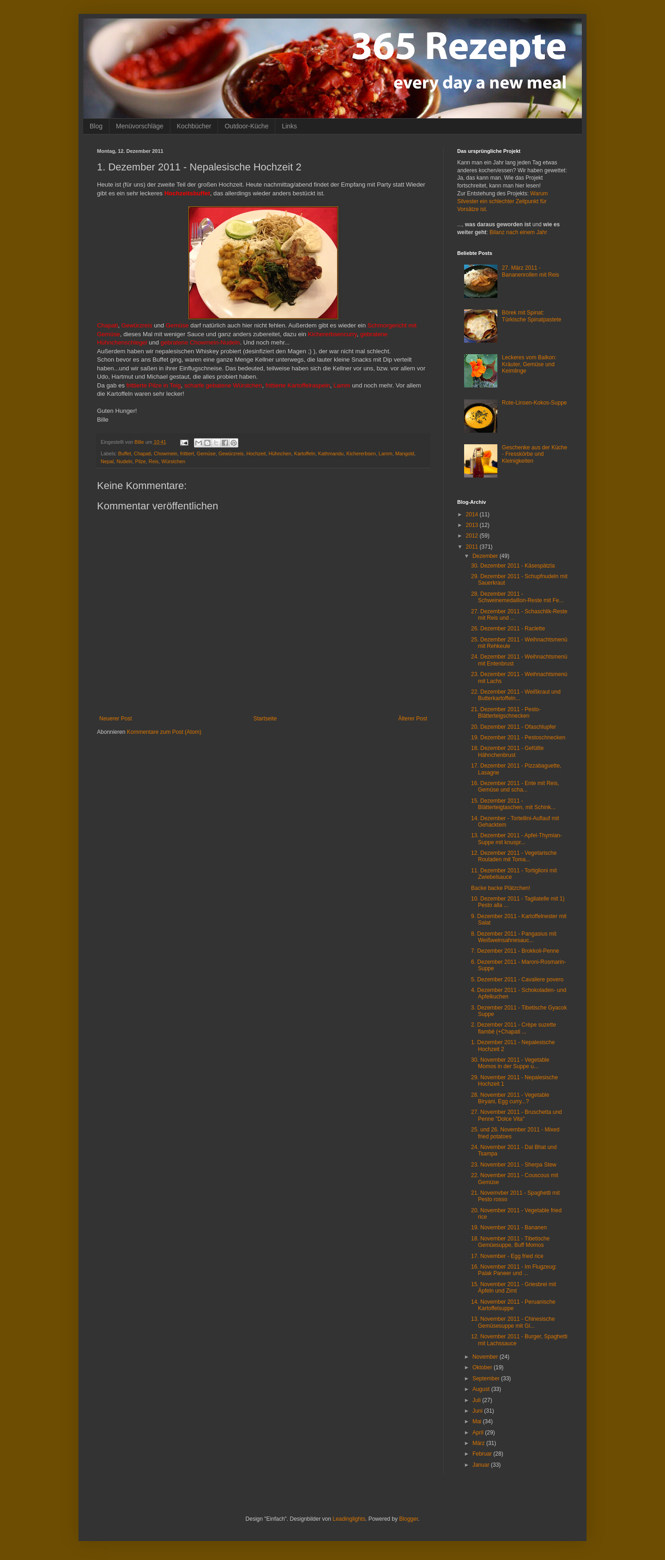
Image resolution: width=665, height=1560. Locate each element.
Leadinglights (348, 1519)
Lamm (386, 453)
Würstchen (173, 461)
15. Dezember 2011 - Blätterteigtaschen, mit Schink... (513, 804)
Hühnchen (280, 453)
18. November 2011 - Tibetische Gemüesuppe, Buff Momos (510, 1241)
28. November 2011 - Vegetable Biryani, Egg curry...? (510, 1098)
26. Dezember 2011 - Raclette (508, 628)
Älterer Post (412, 718)
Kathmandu (331, 453)
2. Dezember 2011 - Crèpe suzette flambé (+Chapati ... (513, 1028)
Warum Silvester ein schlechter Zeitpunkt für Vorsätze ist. (502, 201)
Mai (477, 1421)
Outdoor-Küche (246, 126)
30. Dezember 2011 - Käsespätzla (513, 565)
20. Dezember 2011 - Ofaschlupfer (513, 727)
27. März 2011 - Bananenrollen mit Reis (530, 271)
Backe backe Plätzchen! (500, 888)
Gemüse (206, 453)
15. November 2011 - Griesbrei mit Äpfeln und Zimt (513, 1287)
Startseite (265, 718)
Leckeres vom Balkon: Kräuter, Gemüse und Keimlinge (529, 364)
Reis (154, 461)
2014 (473, 514)
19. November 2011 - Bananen (509, 1227)
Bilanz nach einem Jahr (518, 232)
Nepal (107, 461)
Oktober (483, 1367)
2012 (473, 535)
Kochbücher (194, 126)
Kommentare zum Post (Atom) (164, 732)
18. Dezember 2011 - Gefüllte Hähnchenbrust (507, 751)
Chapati (142, 453)
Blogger (408, 1519)
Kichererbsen (361, 453)
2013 (473, 525)
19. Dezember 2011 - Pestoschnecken (518, 737)
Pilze (140, 461)
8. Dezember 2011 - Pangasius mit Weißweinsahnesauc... (513, 937)
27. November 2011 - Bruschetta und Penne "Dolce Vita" (516, 1115)
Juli (477, 1400)
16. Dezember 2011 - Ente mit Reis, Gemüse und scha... (515, 786)
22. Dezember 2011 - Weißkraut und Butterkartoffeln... (516, 695)
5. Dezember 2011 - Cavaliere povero (517, 979)
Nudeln (124, 461)
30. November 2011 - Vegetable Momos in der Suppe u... (510, 1063)
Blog (96, 126)
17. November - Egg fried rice (507, 1256)
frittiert (187, 453)
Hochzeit (256, 453)
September (486, 1378)
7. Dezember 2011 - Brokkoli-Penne (515, 951)
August (481, 1389)
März (479, 1443)
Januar (481, 1465)
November (486, 1357)
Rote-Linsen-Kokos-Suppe (534, 402)
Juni (478, 1411)
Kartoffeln (304, 453)
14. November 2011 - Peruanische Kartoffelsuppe (513, 1305)
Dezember (486, 556)
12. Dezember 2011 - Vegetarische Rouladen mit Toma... (513, 856)
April (478, 1432)
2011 (473, 547)
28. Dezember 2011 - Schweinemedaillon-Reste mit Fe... (517, 597)
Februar (482, 1454)
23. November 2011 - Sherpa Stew (513, 1164)
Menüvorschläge (139, 126)
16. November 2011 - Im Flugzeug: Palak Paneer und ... (513, 1270)
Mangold (404, 453)
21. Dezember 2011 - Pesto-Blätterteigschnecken (506, 712)
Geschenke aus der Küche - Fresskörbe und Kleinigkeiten (534, 454)
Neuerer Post (115, 718)
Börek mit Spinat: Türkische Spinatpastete (532, 315)
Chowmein (165, 453)
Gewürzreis (231, 453)
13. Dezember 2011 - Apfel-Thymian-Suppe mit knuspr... (516, 838)
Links (289, 126)
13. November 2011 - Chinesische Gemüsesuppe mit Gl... (513, 1322)
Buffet (124, 453)
